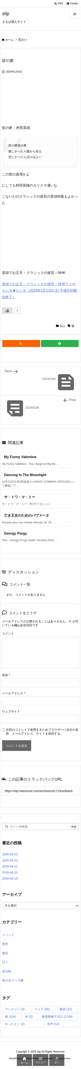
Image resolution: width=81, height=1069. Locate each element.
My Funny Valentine (20, 457)
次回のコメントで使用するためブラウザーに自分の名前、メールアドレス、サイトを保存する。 (42, 731)
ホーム (9, 39)
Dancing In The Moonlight (25, 475)
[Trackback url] (40, 790)
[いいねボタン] (7, 310)
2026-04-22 (10, 860)
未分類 (6, 971)
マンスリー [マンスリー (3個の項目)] (15, 1009)
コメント (8, 633)
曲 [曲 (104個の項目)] (10, 1016)
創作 (5, 944)
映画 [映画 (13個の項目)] (66, 1009)
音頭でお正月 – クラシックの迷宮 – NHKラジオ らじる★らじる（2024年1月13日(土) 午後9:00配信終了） (39, 290)
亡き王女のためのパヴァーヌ (26, 515)
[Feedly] (60, 343)
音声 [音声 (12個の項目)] (53, 1024)
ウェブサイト (11, 711)
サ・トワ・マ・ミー (19, 497)
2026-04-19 (10, 878)
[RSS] (21, 343)
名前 (6, 675)
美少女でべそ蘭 (12, 980)
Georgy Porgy (15, 533)
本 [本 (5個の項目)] (29, 1016)
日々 (25, 39)
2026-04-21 (10, 866)
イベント (8, 935)
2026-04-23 (10, 854)
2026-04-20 (10, 872)
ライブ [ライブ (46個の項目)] (42, 1009)
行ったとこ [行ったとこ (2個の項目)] (15, 1024)
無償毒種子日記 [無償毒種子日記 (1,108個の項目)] (57, 1016)
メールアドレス (13, 693)
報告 (5, 953)
